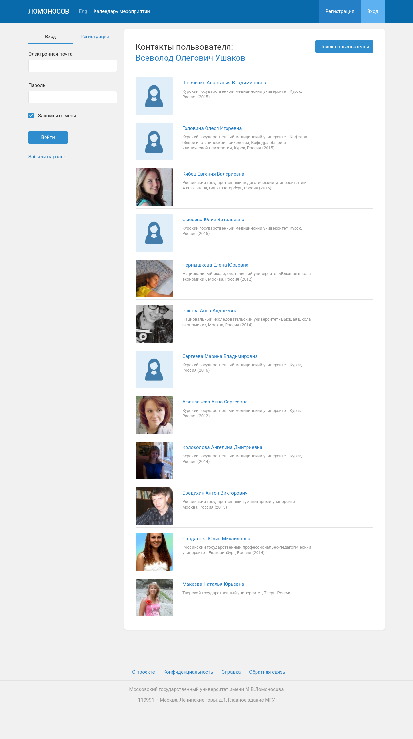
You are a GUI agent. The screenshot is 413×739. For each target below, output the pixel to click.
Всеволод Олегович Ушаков (191, 58)
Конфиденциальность (188, 672)
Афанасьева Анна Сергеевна (215, 402)
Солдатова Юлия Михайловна (216, 538)
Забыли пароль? (47, 157)
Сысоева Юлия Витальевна (213, 219)
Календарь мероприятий (122, 11)
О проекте (143, 672)
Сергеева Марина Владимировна (220, 356)
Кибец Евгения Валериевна (213, 174)
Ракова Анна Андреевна (209, 311)
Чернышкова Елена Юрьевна (215, 265)
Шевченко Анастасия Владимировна (224, 83)
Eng (83, 11)
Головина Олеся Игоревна (212, 128)
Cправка (231, 672)
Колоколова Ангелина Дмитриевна (222, 447)
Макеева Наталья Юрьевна (213, 584)
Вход (372, 11)
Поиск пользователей (344, 46)
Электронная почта (50, 54)
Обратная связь (267, 672)
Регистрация (340, 11)
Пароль (36, 85)
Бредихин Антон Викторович (214, 493)
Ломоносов (48, 11)
